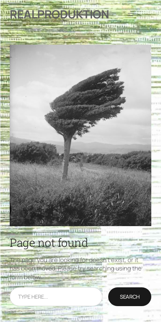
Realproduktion (59, 14)
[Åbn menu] (130, 14)
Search (130, 296)
